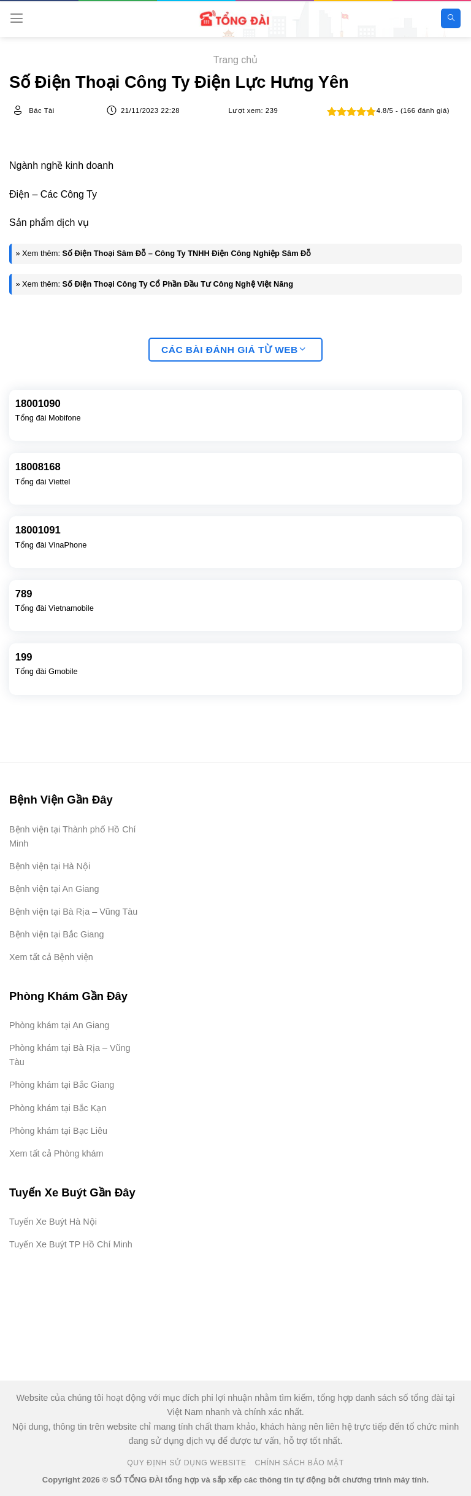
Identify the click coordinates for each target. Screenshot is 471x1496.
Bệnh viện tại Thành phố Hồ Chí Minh (72, 836)
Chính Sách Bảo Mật (299, 1463)
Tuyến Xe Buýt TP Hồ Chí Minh (70, 1244)
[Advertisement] (409, 1434)
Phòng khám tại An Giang (59, 1025)
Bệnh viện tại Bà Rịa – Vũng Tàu (73, 912)
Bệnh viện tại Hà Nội (49, 866)
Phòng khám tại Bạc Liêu (58, 1131)
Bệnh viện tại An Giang (54, 889)
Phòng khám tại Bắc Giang (61, 1085)
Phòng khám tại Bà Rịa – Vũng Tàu (70, 1055)
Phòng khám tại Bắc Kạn (57, 1108)
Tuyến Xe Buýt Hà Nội (53, 1222)
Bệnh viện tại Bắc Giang (56, 934)
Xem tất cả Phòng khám (56, 1153)
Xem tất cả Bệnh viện (51, 957)
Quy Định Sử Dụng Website (187, 1463)
